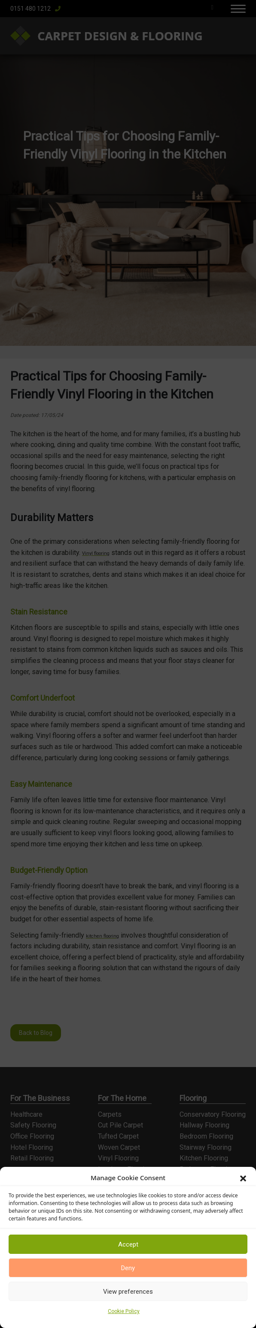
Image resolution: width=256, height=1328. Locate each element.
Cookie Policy (124, 1311)
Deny (128, 1268)
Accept (128, 1244)
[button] (243, 1177)
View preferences (128, 1291)
